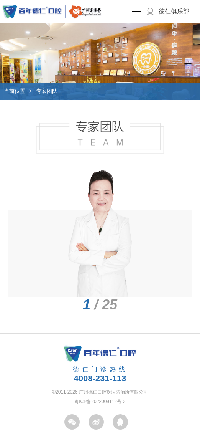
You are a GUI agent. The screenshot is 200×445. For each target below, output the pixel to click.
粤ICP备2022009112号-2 (99, 401)
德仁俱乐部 (174, 11)
